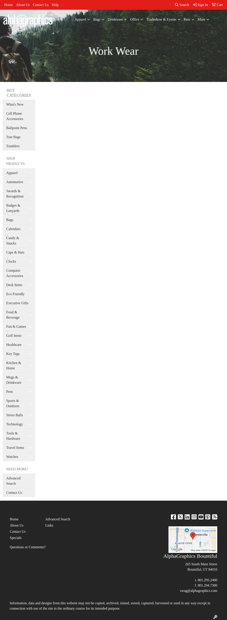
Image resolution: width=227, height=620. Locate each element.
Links (49, 525)
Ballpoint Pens (16, 128)
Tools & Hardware (13, 435)
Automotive (14, 182)
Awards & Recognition (14, 193)
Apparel (80, 19)
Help (55, 5)
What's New (14, 104)
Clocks (11, 261)
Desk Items (14, 285)
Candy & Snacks (12, 240)
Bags (96, 19)
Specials (16, 538)
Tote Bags (13, 137)
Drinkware (115, 19)
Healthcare (14, 345)
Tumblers (13, 146)
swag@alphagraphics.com (198, 591)
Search (182, 5)
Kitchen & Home (13, 365)
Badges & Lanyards (13, 208)
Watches (12, 457)
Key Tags (13, 354)
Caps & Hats (15, 252)
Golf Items (14, 335)
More (201, 19)
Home (8, 5)
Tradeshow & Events (161, 19)
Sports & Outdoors (13, 403)
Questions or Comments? (28, 547)
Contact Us (41, 5)
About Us (23, 5)
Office (134, 19)
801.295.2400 (207, 580)
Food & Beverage (13, 314)
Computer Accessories (14, 273)
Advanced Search (13, 480)
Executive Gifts (17, 303)
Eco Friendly (15, 294)
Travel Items (15, 448)
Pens (187, 19)
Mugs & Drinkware (13, 379)
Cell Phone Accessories (14, 116)
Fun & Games (16, 326)
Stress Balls (14, 415)
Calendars (13, 229)
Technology (14, 424)
